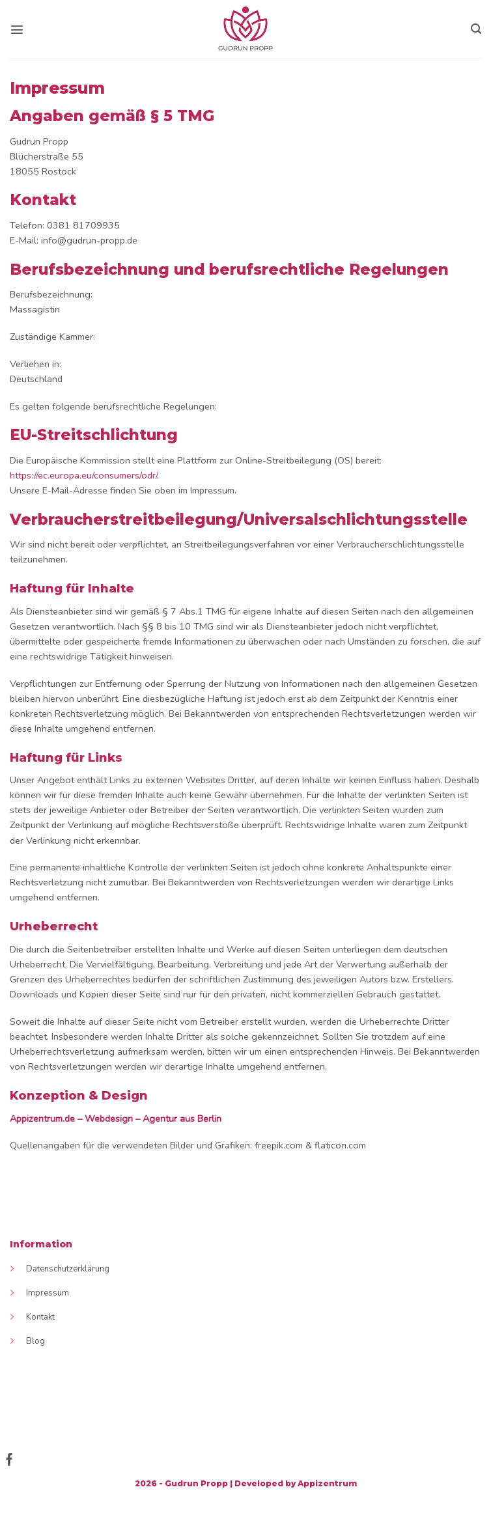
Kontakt (40, 1317)
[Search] (476, 29)
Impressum (47, 1293)
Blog (35, 1341)
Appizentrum (327, 1483)
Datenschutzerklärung (67, 1269)
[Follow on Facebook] (9, 1460)
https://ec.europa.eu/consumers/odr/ (83, 475)
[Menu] (17, 29)
